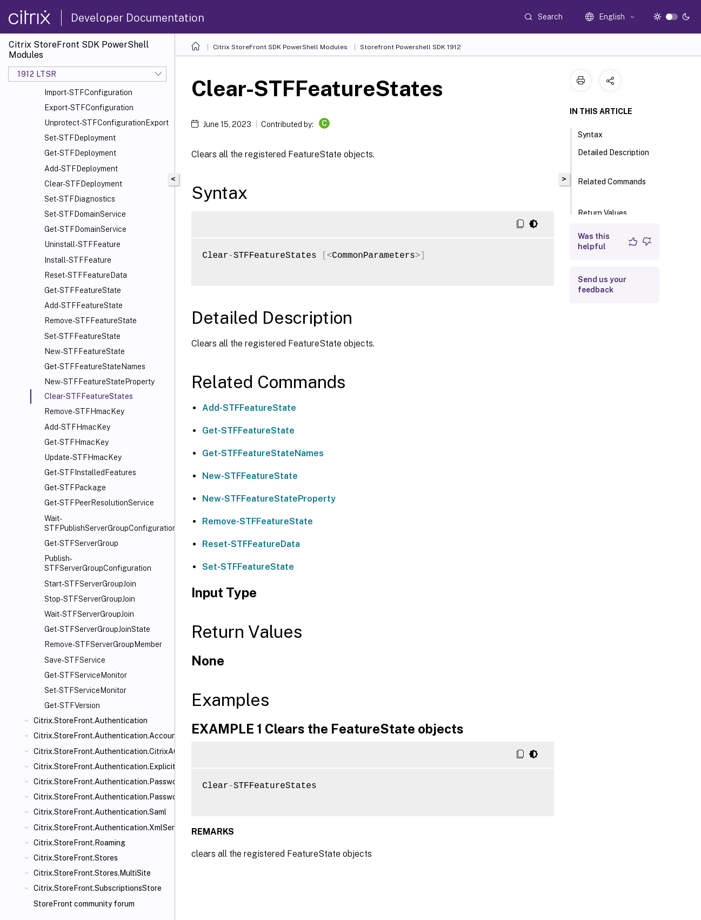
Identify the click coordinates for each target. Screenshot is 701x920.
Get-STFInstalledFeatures (90, 472)
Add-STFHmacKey (77, 427)
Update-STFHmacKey (83, 457)
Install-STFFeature (77, 260)
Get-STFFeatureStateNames (94, 366)
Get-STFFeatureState (82, 290)
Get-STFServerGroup (81, 543)
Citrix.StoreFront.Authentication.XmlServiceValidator (102, 827)
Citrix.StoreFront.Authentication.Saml (100, 812)
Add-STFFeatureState (83, 305)
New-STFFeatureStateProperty (99, 381)
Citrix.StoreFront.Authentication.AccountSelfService (102, 735)
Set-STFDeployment (80, 138)
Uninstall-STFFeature (82, 244)
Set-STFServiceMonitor (85, 690)
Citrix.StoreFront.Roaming (79, 842)
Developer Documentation (137, 17)
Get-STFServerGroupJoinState (97, 629)
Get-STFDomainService (85, 229)
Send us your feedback (602, 284)
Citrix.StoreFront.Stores (76, 858)
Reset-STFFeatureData (85, 275)
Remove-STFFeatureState (90, 320)
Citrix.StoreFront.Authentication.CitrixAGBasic (102, 751)
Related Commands (612, 186)
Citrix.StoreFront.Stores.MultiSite (92, 873)
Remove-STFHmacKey (84, 411)
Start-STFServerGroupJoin (90, 583)
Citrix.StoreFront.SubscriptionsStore (98, 888)
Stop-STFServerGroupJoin (89, 599)
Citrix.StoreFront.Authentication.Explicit (102, 766)
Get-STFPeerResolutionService (99, 502)
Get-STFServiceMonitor (85, 675)
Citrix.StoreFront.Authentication (91, 720)
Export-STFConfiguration (88, 107)
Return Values (608, 211)
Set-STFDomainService (85, 214)
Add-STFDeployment (81, 168)
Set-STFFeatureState (82, 336)
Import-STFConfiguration (88, 92)
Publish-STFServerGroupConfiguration (97, 563)
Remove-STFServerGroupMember (103, 644)
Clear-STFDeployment (83, 183)
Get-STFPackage (75, 487)
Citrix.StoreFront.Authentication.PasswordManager (102, 781)
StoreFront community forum (84, 903)
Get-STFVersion (72, 705)
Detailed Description (613, 157)
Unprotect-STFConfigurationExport (106, 122)
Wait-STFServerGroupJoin (89, 614)
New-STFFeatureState (84, 351)
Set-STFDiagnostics (79, 199)
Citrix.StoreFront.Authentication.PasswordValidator (102, 796)
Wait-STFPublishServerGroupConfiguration (107, 523)
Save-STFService (74, 660)
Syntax (596, 133)
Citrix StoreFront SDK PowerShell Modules (280, 47)
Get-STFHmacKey (76, 442)
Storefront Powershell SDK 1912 (410, 47)
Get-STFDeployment (80, 153)
